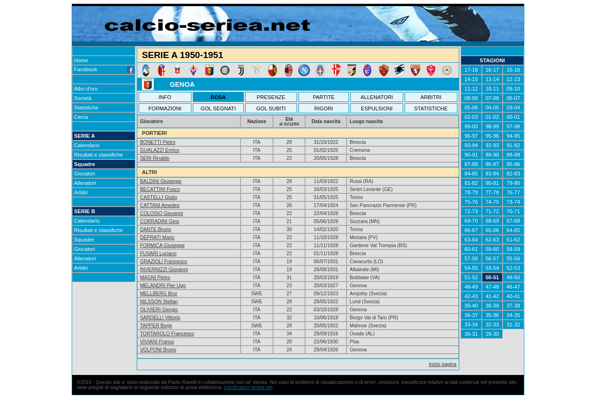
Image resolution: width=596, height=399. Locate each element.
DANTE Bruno (155, 229)
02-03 (471, 117)
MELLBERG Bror (158, 293)
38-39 (492, 305)
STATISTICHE (430, 108)
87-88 (471, 164)
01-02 (492, 117)
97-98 (513, 126)
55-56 (513, 258)
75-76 (471, 202)
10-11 (492, 88)
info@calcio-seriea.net (248, 387)
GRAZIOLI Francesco (163, 261)
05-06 (471, 107)
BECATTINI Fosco (160, 189)
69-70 (471, 221)
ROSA (218, 97)
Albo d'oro (86, 88)
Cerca (81, 117)
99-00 (471, 126)
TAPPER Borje (156, 325)
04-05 (492, 107)
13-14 (492, 79)
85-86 (513, 164)
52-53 (513, 268)
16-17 (492, 70)
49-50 (513, 277)
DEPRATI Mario (157, 237)
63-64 (471, 239)
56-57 (492, 258)
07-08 (492, 98)
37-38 (513, 305)
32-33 (492, 324)
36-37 (471, 315)
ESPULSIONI (376, 108)
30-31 (471, 334)
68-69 (492, 221)
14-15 (471, 79)
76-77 (513, 192)
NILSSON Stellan (159, 301)
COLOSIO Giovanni (161, 213)
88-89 (513, 155)
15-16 (513, 70)
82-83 (513, 173)
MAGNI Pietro (155, 277)
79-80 (513, 183)
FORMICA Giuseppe (162, 245)
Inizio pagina (442, 364)
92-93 (492, 145)
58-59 (513, 249)
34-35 (513, 315)
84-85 (471, 173)
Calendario (86, 145)
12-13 (513, 79)
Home (81, 60)
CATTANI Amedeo (160, 205)
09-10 (513, 88)
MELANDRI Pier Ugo (163, 285)
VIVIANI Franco (157, 341)
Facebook (103, 69)
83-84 (492, 173)
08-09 (471, 98)
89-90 (492, 155)
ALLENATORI (377, 97)
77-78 (492, 192)
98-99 (492, 126)
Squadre (84, 164)
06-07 (513, 98)
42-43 (471, 296)
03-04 (513, 107)
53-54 (492, 268)
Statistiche (86, 107)
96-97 (471, 136)
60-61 (471, 249)
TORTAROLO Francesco (167, 333)
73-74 (513, 202)
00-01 (513, 117)
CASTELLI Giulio (158, 197)
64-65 (513, 230)
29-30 (492, 334)
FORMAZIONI (165, 108)
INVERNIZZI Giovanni (164, 269)
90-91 (471, 155)
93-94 (471, 145)
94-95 (513, 136)
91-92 (513, 145)
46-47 (513, 287)
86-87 (492, 164)
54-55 (471, 268)
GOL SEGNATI (218, 108)
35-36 (492, 315)
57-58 (471, 258)
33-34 (471, 324)
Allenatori (85, 183)
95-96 (492, 136)
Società (82, 98)
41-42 (492, 296)
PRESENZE (271, 97)
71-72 (492, 211)
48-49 (471, 287)
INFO (165, 97)
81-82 (471, 183)
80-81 (492, 183)
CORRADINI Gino (159, 221)
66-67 (471, 230)
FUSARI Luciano (158, 253)
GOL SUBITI (271, 108)
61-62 (513, 239)
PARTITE (323, 97)
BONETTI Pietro (157, 142)
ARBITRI (431, 97)
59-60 (492, 249)
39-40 (471, 305)
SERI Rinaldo (154, 158)
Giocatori (84, 173)
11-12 (471, 88)
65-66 (492, 230)
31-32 (513, 324)
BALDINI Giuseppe (161, 181)
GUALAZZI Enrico (159, 150)
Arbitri (81, 192)
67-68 (513, 221)
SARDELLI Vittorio (160, 317)
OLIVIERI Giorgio (159, 309)
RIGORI (324, 108)
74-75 (492, 202)
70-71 (513, 211)
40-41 (513, 296)
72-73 (471, 211)
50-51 (492, 277)
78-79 (471, 192)
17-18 (471, 70)
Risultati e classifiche (98, 155)
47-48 (492, 287)
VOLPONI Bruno (158, 349)
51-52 (471, 277)
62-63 (492, 239)
